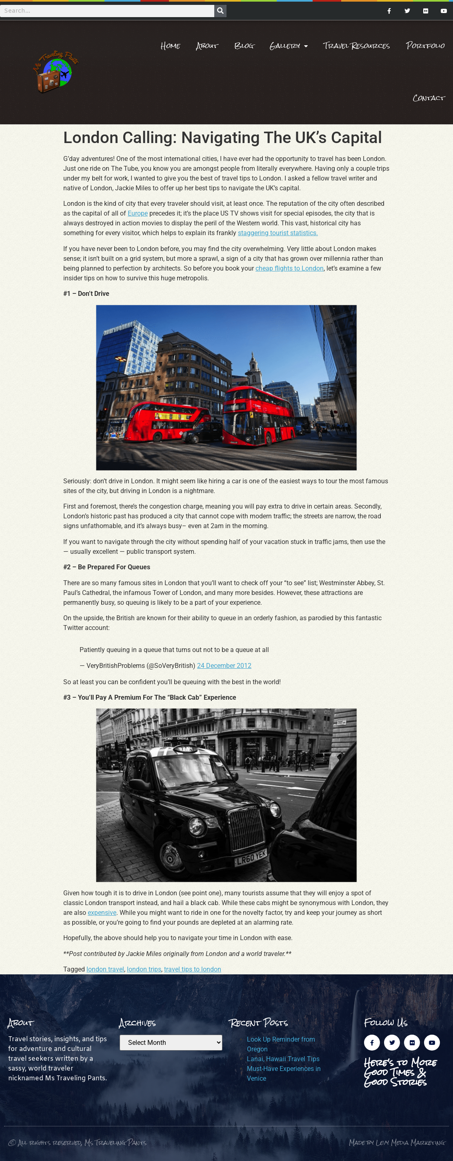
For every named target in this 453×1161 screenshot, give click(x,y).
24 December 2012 (224, 666)
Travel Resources (357, 46)
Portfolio (425, 46)
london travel (105, 969)
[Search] (220, 11)
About (207, 46)
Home (170, 46)
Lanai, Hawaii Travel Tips (283, 1059)
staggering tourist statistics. (278, 233)
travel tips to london (192, 969)
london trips (144, 969)
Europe (138, 213)
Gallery (289, 46)
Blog (243, 46)
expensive (102, 912)
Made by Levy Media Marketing (397, 1142)
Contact (429, 98)
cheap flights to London (289, 268)
